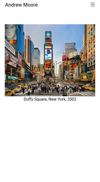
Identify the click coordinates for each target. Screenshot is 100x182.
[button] (11, 65)
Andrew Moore (21, 5)
